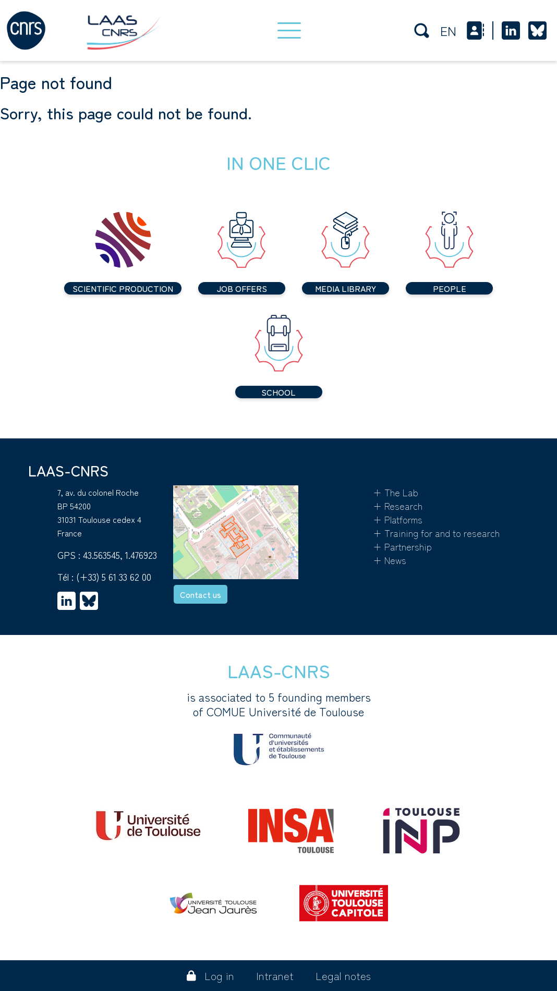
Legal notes (343, 975)
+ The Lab (395, 492)
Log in (210, 975)
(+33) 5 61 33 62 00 (113, 576)
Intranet (275, 975)
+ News (389, 560)
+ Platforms (397, 519)
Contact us (200, 594)
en (448, 30)
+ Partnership (402, 546)
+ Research (397, 505)
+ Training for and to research (436, 533)
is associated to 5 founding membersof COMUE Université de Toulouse (279, 727)
